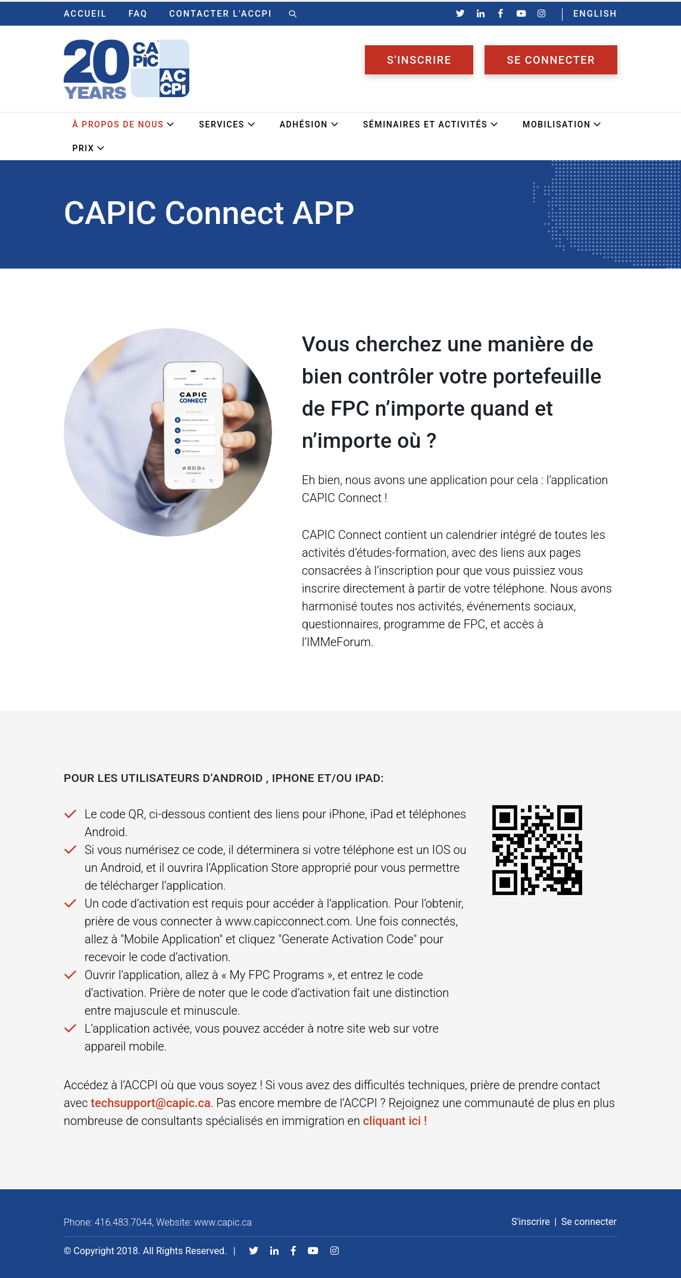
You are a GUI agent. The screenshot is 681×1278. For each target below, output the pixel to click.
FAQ (138, 13)
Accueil (85, 13)
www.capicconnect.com (287, 921)
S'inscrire (419, 60)
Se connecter (551, 60)
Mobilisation (562, 124)
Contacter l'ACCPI (220, 13)
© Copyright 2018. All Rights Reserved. (145, 1251)
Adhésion (309, 124)
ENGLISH (595, 13)
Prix (88, 148)
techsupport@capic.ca (151, 1103)
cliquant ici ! (395, 1121)
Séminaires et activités (431, 124)
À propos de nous (123, 124)
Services (227, 124)
